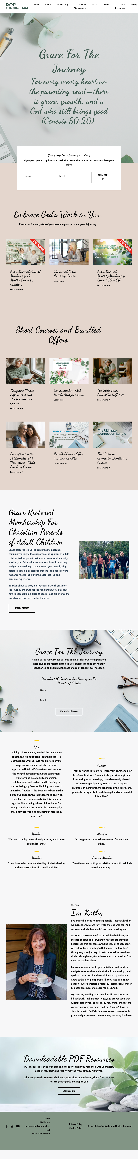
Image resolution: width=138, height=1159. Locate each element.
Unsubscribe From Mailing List (37, 1137)
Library (133, 5)
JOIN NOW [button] (22, 609)
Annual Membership (80, 6)
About (48, 5)
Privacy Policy (75, 1133)
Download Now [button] (69, 713)
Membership (62, 5)
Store (93, 5)
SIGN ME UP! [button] (103, 177)
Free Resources (119, 6)
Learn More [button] (69, 1100)
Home (36, 5)
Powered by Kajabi (124, 1151)
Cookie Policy (75, 1137)
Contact (105, 5)
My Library (45, 1131)
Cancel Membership (40, 1142)
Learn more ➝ (16, 290)
